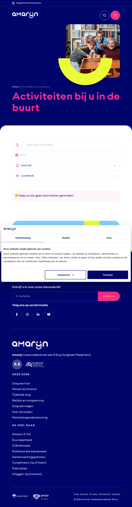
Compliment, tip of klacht (29, 463)
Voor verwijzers (22, 412)
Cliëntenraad (21, 446)
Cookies (116, 494)
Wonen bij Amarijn (24, 389)
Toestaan (108, 274)
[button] (104, 15)
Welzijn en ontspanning (28, 401)
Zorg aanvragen (22, 406)
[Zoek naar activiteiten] (71, 145)
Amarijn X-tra (21, 434)
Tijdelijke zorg (21, 395)
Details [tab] (66, 237)
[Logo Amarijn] (25, 15)
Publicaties (19, 468)
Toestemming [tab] (23, 237)
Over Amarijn (81, 494)
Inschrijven (109, 296)
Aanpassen (65, 274)
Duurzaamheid (22, 440)
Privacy (94, 494)
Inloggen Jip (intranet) (27, 474)
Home (15, 87)
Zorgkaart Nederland (76, 355)
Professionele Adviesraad (29, 451)
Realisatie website (101, 500)
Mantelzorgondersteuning (29, 418)
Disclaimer (104, 494)
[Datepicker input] (66, 155)
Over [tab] (109, 237)
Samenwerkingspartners (28, 457)
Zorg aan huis (21, 384)
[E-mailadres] (55, 296)
